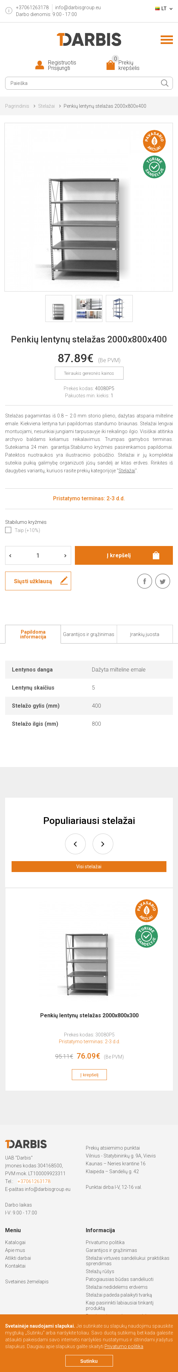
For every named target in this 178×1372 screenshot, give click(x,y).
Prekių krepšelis (126, 65)
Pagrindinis (17, 106)
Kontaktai (15, 1266)
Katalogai (15, 1242)
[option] (89, 993)
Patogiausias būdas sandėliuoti (119, 1279)
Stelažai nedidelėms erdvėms (117, 1287)
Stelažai (46, 106)
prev (75, 843)
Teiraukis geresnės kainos (89, 373)
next (103, 843)
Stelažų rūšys (100, 1271)
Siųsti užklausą (33, 581)
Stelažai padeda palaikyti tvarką (119, 1295)
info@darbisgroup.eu (78, 7)
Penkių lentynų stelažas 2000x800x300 (89, 1015)
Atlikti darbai (18, 1258)
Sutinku (89, 1361)
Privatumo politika (105, 1242)
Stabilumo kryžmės (26, 522)
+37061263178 (34, 1181)
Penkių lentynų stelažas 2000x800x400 (105, 106)
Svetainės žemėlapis (27, 1281)
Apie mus (15, 1250)
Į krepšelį (89, 1074)
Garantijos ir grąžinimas (111, 1250)
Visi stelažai (88, 866)
